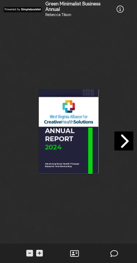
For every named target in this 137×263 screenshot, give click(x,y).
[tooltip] (120, 10)
